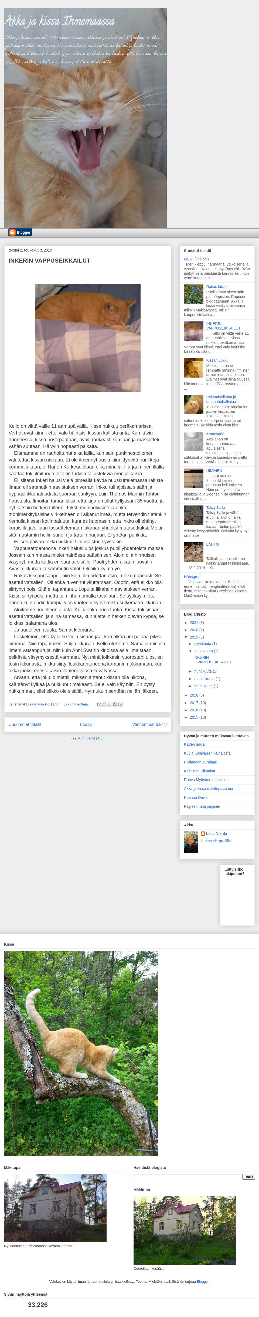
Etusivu (87, 724)
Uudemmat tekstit (25, 724)
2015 (194, 717)
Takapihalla (215, 507)
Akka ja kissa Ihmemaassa (59, 22)
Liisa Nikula (216, 833)
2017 (194, 703)
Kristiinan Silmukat (199, 771)
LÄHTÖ (212, 544)
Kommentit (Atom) (92, 738)
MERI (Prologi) (196, 259)
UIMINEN (214, 471)
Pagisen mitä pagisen (202, 806)
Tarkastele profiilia (216, 841)
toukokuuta (204, 651)
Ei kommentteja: (77, 704)
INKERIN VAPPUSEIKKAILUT (49, 260)
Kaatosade (215, 434)
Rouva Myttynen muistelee (206, 780)
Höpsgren (192, 577)
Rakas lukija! (217, 286)
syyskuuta (203, 643)
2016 (194, 710)
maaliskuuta (205, 679)
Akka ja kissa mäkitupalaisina (208, 788)
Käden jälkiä (194, 744)
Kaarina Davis (195, 797)
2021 (194, 622)
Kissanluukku (217, 360)
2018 (194, 695)
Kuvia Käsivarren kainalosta (207, 753)
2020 (194, 630)
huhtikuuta (203, 671)
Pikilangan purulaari (200, 762)
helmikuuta (204, 686)
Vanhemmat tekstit (149, 724)
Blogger (203, 1281)
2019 (194, 637)
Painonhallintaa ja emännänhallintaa (221, 399)
